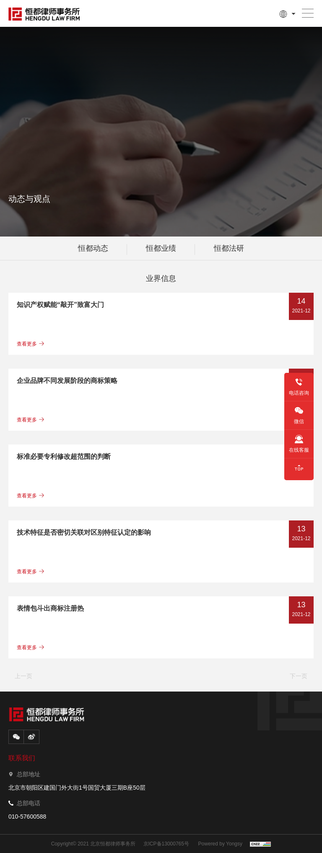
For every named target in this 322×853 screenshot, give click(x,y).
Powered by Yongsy (220, 843)
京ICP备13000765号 (166, 843)
